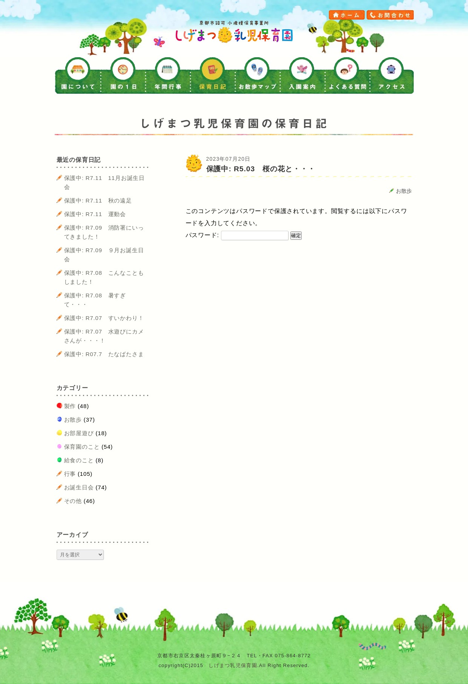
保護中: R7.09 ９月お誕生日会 (104, 254)
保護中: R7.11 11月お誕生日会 (104, 182)
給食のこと (79, 460)
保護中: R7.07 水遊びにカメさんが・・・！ (104, 336)
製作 (70, 406)
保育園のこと (82, 446)
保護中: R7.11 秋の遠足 (98, 200)
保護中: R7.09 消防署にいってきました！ (104, 232)
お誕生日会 (79, 487)
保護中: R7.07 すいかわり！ (104, 318)
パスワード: (237, 235)
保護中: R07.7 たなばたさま (104, 354)
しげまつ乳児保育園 (233, 665)
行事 (70, 474)
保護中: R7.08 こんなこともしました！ (104, 277)
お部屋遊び (79, 433)
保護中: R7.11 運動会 (95, 214)
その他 (73, 501)
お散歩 (404, 191)
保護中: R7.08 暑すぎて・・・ (95, 300)
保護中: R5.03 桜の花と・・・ (260, 169)
